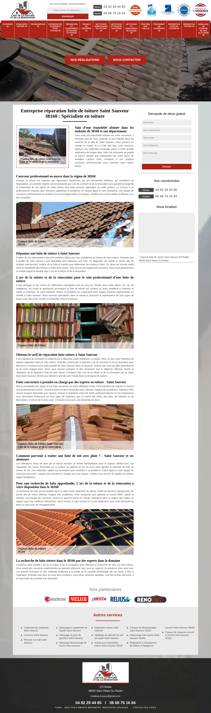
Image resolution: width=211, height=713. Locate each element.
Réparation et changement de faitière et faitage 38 (71, 29)
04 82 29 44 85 (114, 6)
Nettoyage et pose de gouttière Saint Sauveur (71, 636)
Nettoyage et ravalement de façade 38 (131, 28)
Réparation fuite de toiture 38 (174, 26)
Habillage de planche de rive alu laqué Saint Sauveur (108, 636)
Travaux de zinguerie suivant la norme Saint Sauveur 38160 (179, 635)
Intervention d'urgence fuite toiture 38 (55, 27)
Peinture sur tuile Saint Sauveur (35, 641)
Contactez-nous (144, 707)
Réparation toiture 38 (189, 25)
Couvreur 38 (7, 25)
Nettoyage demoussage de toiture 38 (101, 27)
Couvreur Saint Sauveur (36, 635)
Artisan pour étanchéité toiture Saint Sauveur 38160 (108, 644)
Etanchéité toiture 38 (21, 25)
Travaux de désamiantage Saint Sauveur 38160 (143, 629)
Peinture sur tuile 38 (145, 26)
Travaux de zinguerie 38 (86, 27)
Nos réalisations (85, 60)
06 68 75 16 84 (114, 13)
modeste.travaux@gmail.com (105, 696)
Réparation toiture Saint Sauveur (106, 629)
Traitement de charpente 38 (159, 27)
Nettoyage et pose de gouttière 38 (116, 27)
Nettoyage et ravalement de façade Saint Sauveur (73, 629)
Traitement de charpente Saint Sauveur (36, 629)
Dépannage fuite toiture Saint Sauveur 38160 (144, 636)
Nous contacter (127, 60)
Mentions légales (115, 707)
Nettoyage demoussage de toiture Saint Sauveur (72, 644)
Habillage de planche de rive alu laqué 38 (203, 29)
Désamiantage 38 (38, 25)
